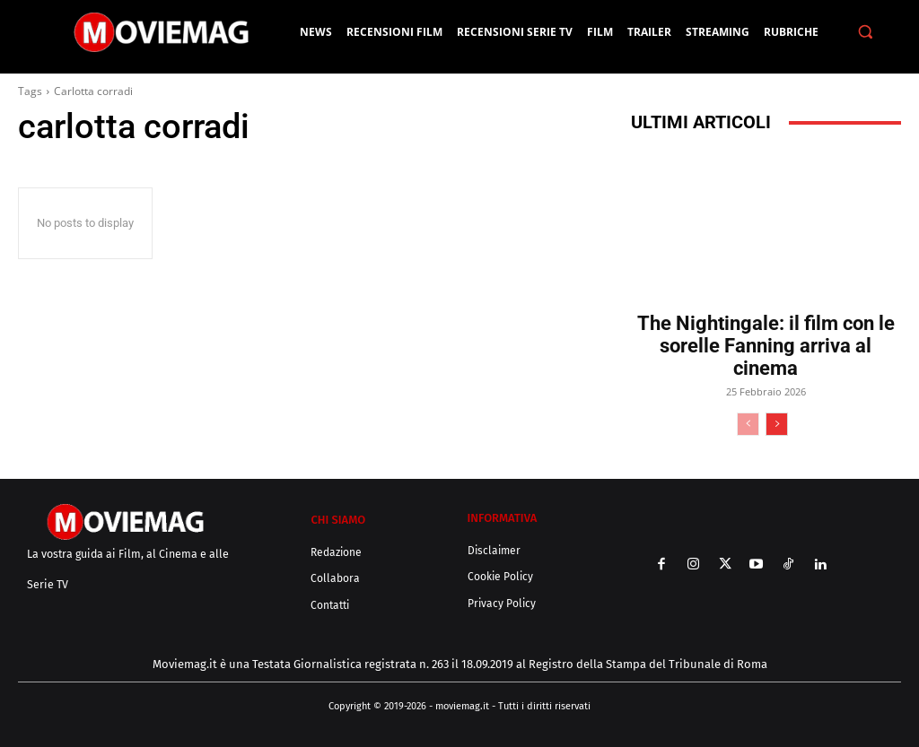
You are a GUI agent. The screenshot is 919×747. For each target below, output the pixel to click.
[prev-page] (748, 424)
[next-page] (777, 424)
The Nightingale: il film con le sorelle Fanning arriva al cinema (766, 345)
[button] (865, 32)
